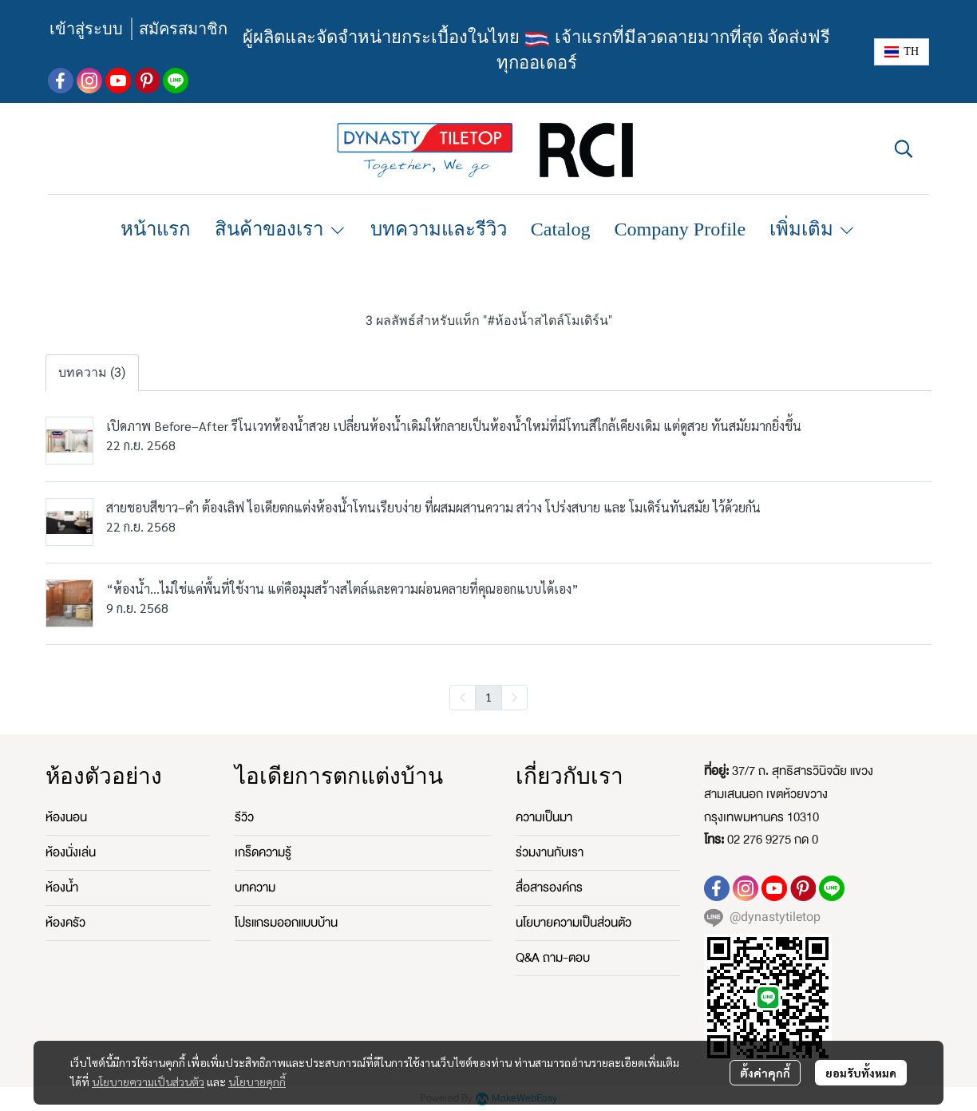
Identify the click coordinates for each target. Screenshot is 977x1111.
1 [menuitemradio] (488, 697)
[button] (901, 51)
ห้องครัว (65, 922)
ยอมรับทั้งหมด (860, 1073)
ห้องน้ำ (61, 887)
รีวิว (244, 817)
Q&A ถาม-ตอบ (553, 957)
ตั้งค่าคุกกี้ (765, 1073)
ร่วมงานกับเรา (549, 852)
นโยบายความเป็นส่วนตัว (148, 1081)
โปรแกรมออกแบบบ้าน (286, 922)
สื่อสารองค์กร (549, 887)
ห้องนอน (66, 817)
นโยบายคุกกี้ (257, 1081)
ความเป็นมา (544, 817)
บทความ (255, 887)
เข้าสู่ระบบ (86, 29)
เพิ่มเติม (812, 229)
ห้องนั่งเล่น (70, 852)
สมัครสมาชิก (183, 29)
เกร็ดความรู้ (263, 852)
